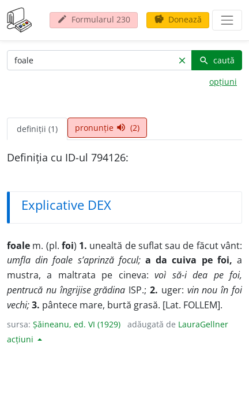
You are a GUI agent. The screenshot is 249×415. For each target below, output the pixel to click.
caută (217, 60)
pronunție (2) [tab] (107, 127)
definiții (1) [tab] (37, 128)
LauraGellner (203, 324)
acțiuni (21, 339)
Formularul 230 (93, 19)
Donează (178, 19)
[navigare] (227, 20)
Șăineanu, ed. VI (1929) (76, 324)
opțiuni (223, 81)
